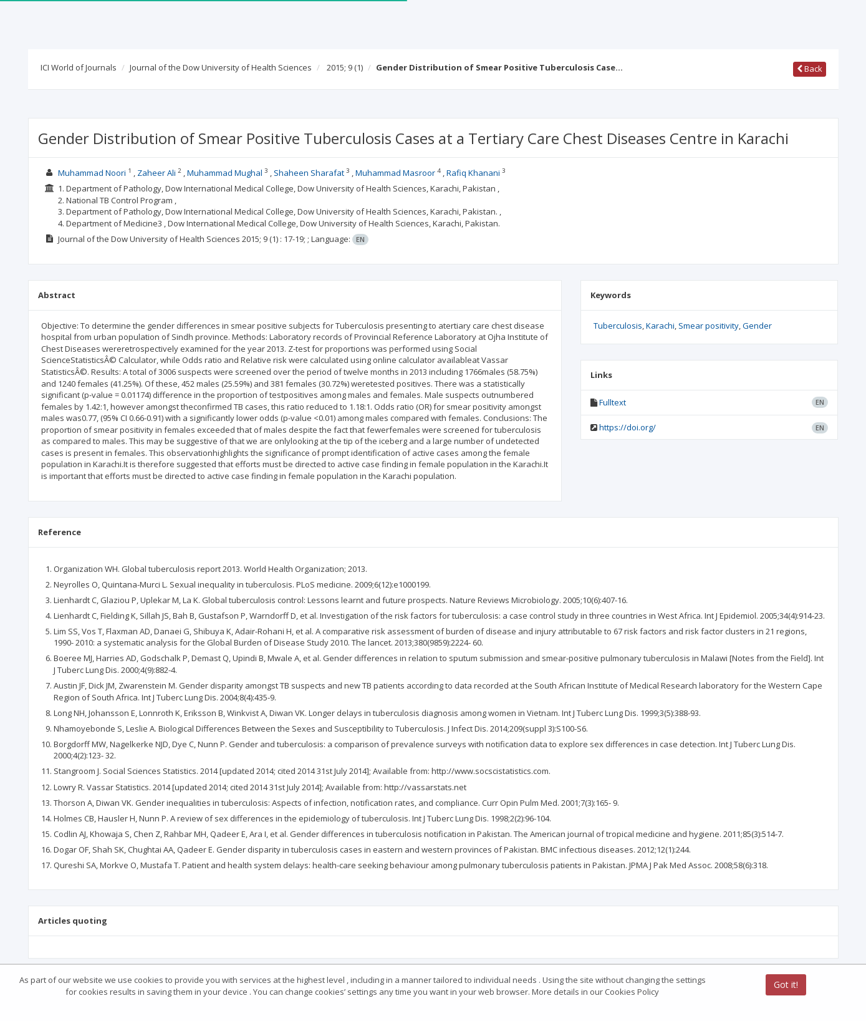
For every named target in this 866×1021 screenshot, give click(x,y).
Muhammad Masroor (395, 172)
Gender (757, 325)
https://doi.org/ (627, 427)
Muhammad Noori (92, 172)
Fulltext (612, 402)
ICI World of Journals (79, 67)
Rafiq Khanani (473, 172)
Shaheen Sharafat (309, 172)
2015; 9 (345, 67)
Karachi (660, 325)
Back (809, 68)
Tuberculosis (618, 325)
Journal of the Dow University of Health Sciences (221, 67)
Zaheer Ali (156, 172)
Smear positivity (708, 325)
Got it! (786, 985)
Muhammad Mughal (224, 172)
